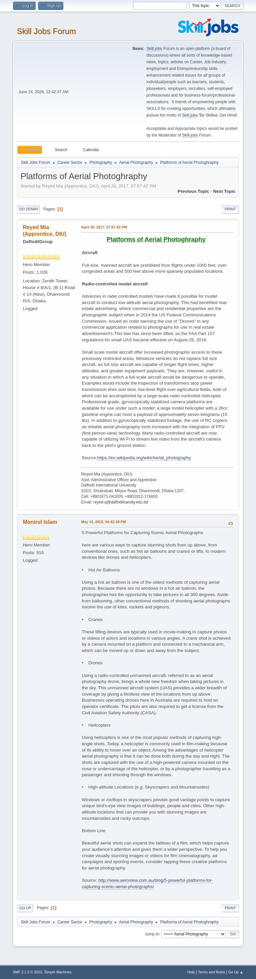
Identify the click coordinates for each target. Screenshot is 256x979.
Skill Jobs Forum (46, 31)
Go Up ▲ (235, 972)
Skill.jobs (154, 48)
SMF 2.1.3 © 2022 (27, 972)
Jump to (152, 934)
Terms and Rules (211, 972)
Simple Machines (58, 972)
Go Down (28, 209)
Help (191, 972)
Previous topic (193, 191)
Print (230, 209)
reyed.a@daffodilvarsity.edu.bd (120, 502)
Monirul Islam (40, 522)
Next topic (224, 191)
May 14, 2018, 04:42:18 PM (103, 522)
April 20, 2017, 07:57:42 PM (104, 227)
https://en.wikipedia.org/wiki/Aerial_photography (144, 457)
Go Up (25, 908)
